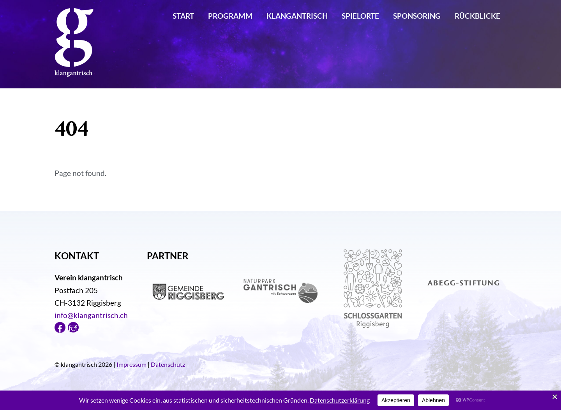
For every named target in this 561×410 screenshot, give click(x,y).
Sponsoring (417, 15)
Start (183, 15)
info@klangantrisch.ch (91, 315)
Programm (230, 15)
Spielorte (360, 15)
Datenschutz (168, 364)
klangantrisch (297, 15)
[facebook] (60, 326)
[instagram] (73, 326)
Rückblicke (477, 15)
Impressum (131, 364)
